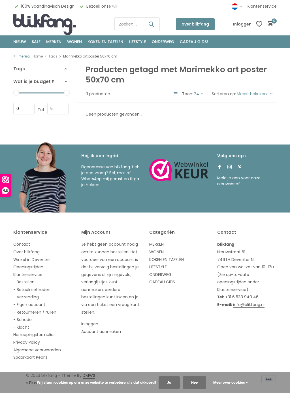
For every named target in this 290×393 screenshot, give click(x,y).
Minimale (24, 108)
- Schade (22, 319)
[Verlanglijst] (259, 24)
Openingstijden (28, 267)
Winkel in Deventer (31, 259)
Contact (21, 244)
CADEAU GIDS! (194, 41)
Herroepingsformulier (34, 334)
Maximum (58, 108)
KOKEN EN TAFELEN (105, 41)
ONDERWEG (163, 41)
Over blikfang (26, 252)
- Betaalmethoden (31, 289)
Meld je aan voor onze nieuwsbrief (239, 181)
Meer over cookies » (230, 382)
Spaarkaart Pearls (30, 357)
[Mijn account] (242, 24)
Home (40, 56)
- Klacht (21, 327)
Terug (21, 56)
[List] (175, 93)
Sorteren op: (224, 94)
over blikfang (195, 24)
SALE (36, 41)
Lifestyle (137, 41)
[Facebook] (219, 167)
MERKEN (53, 41)
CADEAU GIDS (162, 282)
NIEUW (19, 41)
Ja (169, 382)
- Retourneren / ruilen (34, 312)
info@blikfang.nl (249, 304)
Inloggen (89, 324)
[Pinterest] (240, 167)
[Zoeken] (137, 24)
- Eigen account (29, 304)
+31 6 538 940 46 (242, 297)
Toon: (187, 94)
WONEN (74, 41)
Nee (194, 382)
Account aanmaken (101, 331)
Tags (54, 56)
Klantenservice (262, 6)
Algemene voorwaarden (37, 350)
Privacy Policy (26, 342)
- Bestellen (24, 282)
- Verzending (26, 297)
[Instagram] (229, 167)
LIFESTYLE (158, 267)
